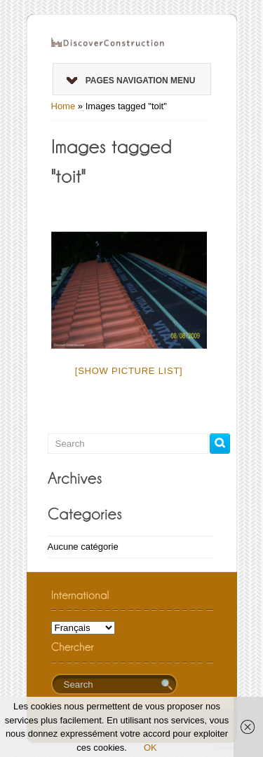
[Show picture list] (129, 371)
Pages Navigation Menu (131, 80)
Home (63, 106)
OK (150, 747)
